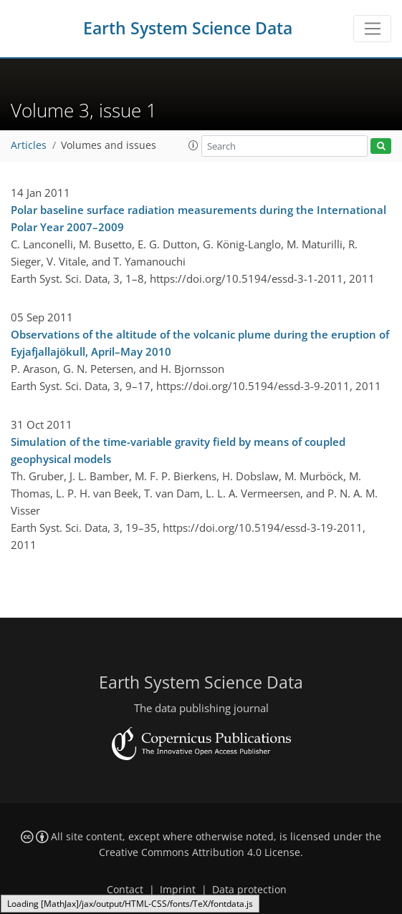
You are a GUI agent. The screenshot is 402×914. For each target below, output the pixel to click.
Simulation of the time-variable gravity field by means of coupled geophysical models (178, 450)
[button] (193, 145)
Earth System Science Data (187, 28)
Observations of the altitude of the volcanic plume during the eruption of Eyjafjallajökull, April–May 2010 (200, 343)
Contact (125, 889)
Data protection (249, 889)
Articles (29, 145)
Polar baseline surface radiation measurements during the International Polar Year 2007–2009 (198, 218)
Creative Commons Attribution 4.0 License (199, 852)
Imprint (178, 889)
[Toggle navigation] (372, 28)
